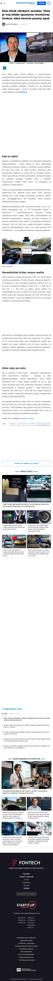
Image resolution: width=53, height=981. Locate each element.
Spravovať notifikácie (26, 894)
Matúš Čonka (11, 24)
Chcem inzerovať (26, 877)
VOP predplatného (26, 951)
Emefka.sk (31, 920)
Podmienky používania (26, 949)
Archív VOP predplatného (26, 954)
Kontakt (26, 874)
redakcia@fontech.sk (43, 425)
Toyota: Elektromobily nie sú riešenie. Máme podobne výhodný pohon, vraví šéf (26, 726)
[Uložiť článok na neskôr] (4, 68)
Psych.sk (30, 927)
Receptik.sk (32, 925)
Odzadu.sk (21, 920)
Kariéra (26, 888)
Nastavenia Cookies (26, 940)
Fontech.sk (21, 922)
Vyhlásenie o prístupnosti (26, 943)
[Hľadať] (4, 3)
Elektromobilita (27, 418)
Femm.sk (31, 922)
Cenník (26, 885)
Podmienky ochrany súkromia (26, 937)
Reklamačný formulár (26, 957)
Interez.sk (31, 918)
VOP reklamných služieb (26, 960)
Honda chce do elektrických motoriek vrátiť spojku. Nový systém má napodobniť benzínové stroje (27, 740)
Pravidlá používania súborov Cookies (26, 946)
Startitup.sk (21, 918)
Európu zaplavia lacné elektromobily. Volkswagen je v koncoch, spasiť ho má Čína (26, 733)
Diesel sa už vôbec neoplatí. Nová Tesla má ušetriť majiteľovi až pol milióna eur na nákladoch (26, 747)
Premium (41, 3)
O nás (26, 879)
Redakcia (26, 882)
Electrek (23, 92)
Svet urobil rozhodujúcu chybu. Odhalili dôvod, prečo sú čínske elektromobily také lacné (27, 719)
